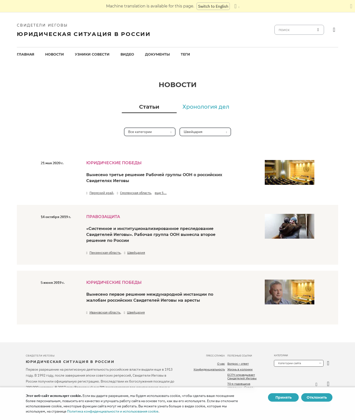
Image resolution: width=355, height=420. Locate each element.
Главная (25, 54)
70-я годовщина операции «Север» (241, 385)
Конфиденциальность (209, 369)
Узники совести (92, 54)
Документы (157, 54)
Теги (185, 54)
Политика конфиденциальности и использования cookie (112, 411)
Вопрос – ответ (238, 363)
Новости (54, 54)
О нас (221, 363)
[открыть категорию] (328, 363)
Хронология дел (205, 107)
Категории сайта (289, 363)
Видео (127, 54)
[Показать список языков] (236, 6)
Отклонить (317, 397)
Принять (283, 397)
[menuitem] (25, 54)
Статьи (149, 107)
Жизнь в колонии (240, 369)
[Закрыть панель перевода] (351, 6)
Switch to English (213, 6)
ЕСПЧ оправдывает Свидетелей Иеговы (242, 376)
